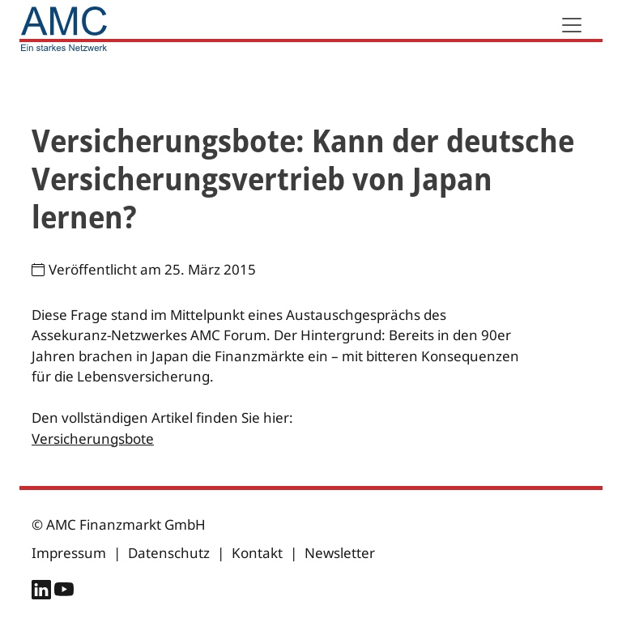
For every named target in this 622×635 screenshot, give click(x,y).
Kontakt (257, 552)
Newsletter (340, 552)
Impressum (69, 552)
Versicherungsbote (93, 438)
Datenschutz (169, 552)
